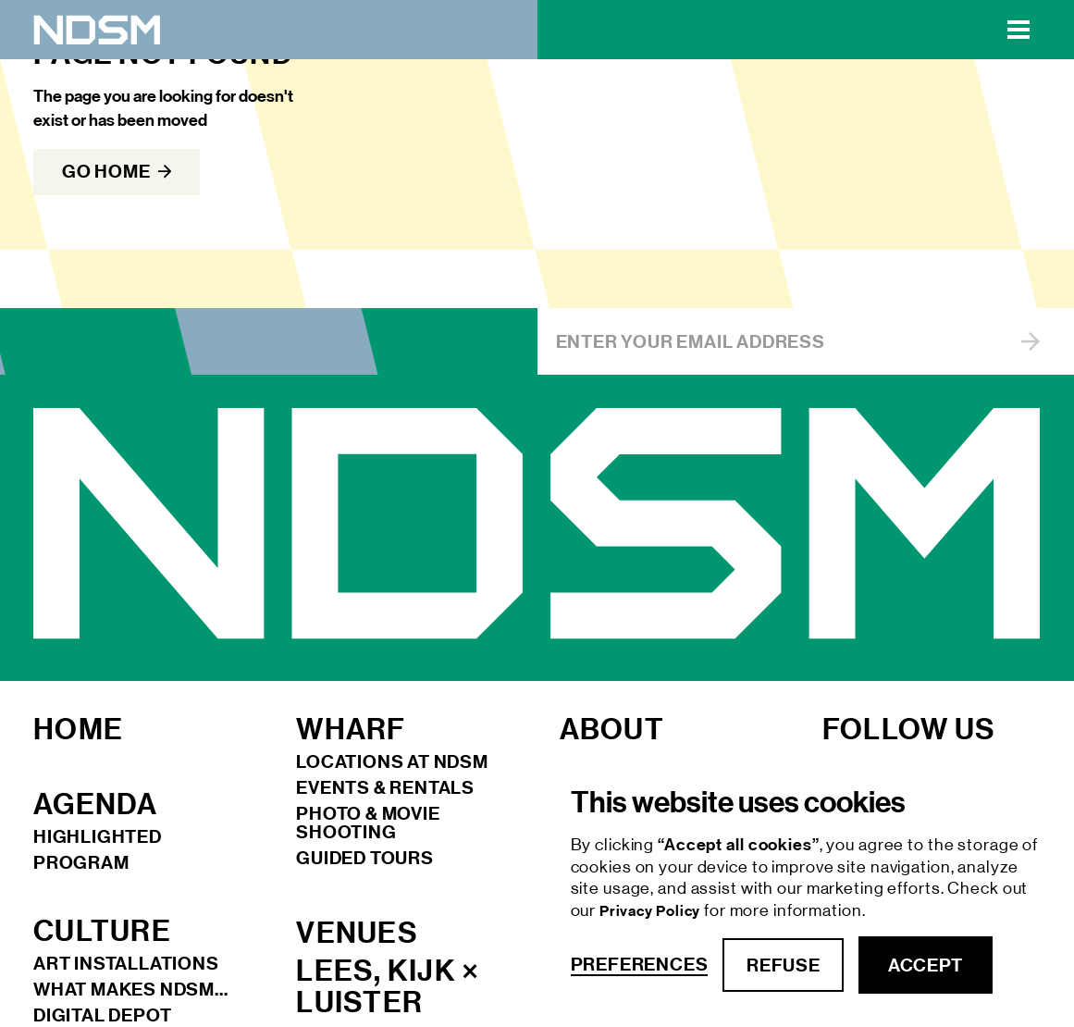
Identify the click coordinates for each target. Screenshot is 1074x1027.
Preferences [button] (640, 964)
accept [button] (925, 965)
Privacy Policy (651, 911)
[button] (1018, 29)
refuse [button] (783, 965)
